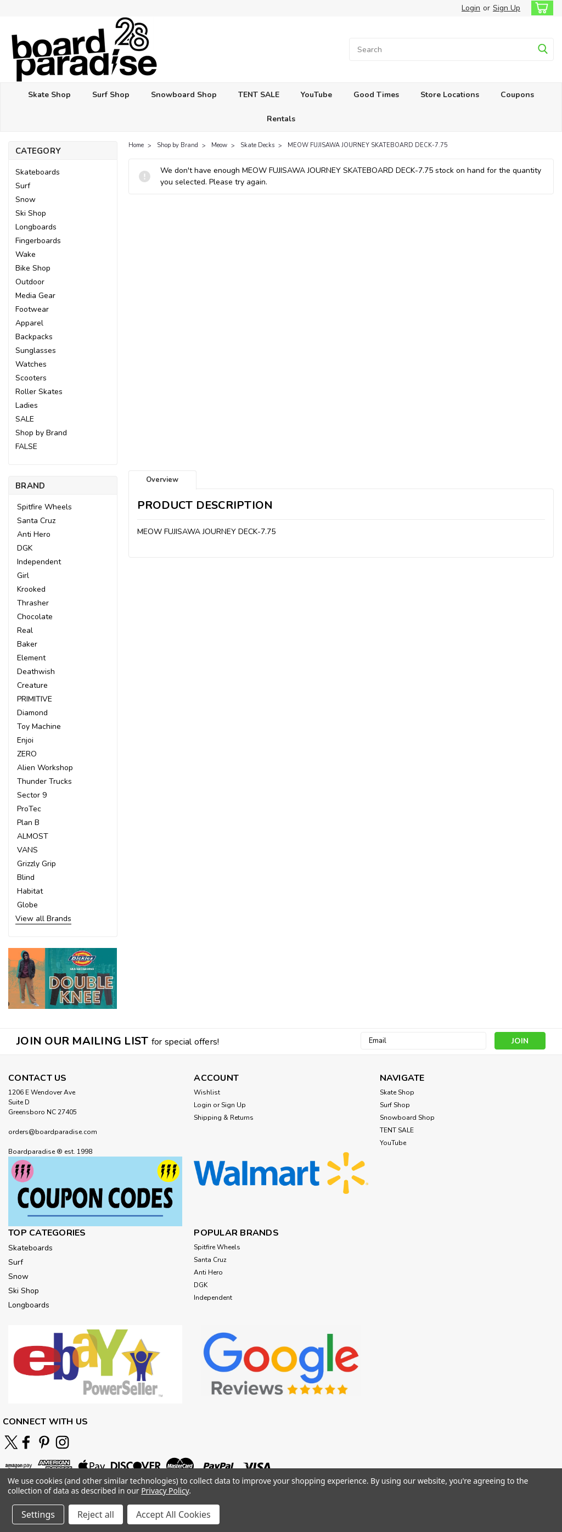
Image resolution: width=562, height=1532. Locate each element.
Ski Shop (30, 213)
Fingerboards (38, 240)
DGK (24, 548)
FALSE (26, 446)
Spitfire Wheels (44, 507)
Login (471, 8)
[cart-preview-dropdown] (540, 8)
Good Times (376, 94)
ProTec (29, 809)
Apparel (29, 323)
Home (136, 145)
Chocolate (35, 616)
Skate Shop (49, 94)
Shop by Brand (41, 433)
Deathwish (36, 671)
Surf (22, 186)
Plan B (28, 822)
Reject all (95, 1514)
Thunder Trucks (44, 781)
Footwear (32, 309)
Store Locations (449, 94)
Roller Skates (39, 391)
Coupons (517, 94)
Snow (25, 199)
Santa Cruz (36, 520)
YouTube (316, 94)
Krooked (31, 589)
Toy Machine (39, 726)
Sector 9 (32, 795)
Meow (219, 145)
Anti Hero (33, 534)
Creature (32, 685)
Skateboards (37, 172)
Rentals (281, 119)
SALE (24, 419)
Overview (162, 480)
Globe (27, 905)
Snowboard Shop (184, 94)
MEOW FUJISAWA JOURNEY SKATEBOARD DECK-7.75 (368, 145)
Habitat (30, 891)
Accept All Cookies (173, 1514)
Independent (39, 562)
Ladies (26, 405)
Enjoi (25, 740)
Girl (23, 575)
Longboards (36, 227)
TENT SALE (258, 94)
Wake (25, 254)
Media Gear (35, 295)
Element (31, 658)
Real (25, 630)
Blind (26, 877)
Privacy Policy (165, 1490)
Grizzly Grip (36, 863)
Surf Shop (111, 94)
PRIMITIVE (34, 699)
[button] (62, 978)
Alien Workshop (45, 767)
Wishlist (207, 1092)
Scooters (31, 378)
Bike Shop (32, 268)
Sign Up (506, 8)
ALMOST (32, 836)
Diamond (32, 713)
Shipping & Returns (224, 1117)
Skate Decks (257, 145)
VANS (27, 850)
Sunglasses (35, 350)
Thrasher (33, 603)
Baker (27, 644)
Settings (38, 1514)
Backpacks (34, 337)
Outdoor (29, 282)
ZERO (27, 754)
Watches (31, 364)
